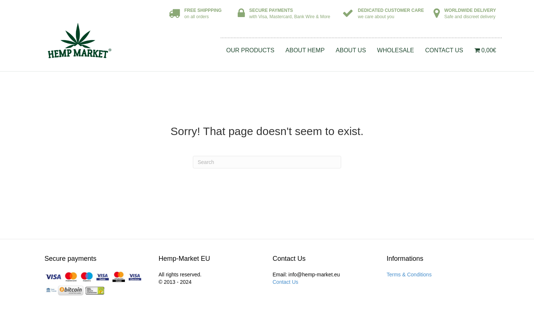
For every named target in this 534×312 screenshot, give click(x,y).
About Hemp (305, 50)
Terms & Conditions (409, 274)
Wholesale (395, 50)
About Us (351, 50)
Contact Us (444, 50)
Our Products (250, 50)
